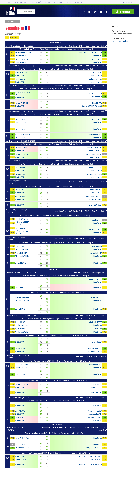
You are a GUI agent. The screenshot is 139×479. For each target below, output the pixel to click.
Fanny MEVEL (96, 459)
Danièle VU (97, 55)
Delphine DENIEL (22, 459)
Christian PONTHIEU (94, 134)
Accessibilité (127, 2)
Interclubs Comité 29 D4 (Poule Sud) (91, 397)
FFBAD (9, 2)
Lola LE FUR (20, 309)
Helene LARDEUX (95, 352)
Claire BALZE (97, 384)
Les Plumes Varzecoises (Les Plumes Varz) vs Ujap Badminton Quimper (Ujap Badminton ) (56, 144)
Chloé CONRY (20, 322)
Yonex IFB (47, 2)
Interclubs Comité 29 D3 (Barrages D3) (90, 272)
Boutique (68, 2)
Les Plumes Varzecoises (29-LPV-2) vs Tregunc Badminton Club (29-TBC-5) (56, 401)
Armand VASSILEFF (22, 297)
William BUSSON (21, 72)
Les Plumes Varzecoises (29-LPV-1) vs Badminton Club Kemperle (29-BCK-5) (56, 335)
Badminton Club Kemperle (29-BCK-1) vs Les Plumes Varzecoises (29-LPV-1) (56, 433)
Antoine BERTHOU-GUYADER (90, 52)
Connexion (123, 12)
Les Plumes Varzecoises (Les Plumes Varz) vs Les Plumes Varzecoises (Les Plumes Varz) (56, 89)
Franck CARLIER (21, 190)
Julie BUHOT (20, 246)
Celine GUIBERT (21, 55)
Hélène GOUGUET (22, 59)
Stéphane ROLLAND (23, 134)
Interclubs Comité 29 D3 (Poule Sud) (91, 315)
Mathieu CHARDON (94, 174)
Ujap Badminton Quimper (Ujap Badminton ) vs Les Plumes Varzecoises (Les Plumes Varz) (56, 49)
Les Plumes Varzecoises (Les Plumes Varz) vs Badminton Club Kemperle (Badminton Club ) (56, 69)
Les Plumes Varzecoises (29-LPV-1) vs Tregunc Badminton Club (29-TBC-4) (56, 381)
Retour (13, 21)
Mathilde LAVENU (95, 79)
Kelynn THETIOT (95, 59)
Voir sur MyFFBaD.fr (120, 41)
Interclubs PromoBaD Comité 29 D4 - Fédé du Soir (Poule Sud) (81, 46)
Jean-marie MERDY (94, 93)
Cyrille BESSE (20, 329)
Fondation (58, 2)
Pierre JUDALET (21, 253)
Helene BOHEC (21, 119)
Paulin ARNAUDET (95, 297)
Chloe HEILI (19, 287)
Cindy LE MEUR (96, 75)
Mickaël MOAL (20, 174)
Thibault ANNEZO (95, 349)
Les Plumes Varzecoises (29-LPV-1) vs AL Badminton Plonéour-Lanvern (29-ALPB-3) (56, 453)
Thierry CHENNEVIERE (93, 448)
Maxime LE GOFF (22, 147)
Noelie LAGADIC (21, 325)
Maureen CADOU (22, 300)
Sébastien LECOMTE (23, 52)
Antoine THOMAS (95, 417)
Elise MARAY (20, 79)
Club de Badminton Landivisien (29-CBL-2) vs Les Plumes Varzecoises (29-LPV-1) (56, 276)
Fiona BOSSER (20, 122)
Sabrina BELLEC (95, 387)
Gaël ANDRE (97, 220)
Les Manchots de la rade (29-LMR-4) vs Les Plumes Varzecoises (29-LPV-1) (56, 292)
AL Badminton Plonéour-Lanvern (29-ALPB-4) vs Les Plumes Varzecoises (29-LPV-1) (56, 318)
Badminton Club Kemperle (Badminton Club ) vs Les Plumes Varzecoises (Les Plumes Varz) (56, 114)
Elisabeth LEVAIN (95, 414)
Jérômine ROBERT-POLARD (91, 106)
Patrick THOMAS (95, 72)
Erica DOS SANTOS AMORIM (90, 456)
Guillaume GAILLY (22, 448)
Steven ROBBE (96, 190)
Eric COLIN (19, 417)
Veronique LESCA (95, 411)
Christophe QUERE (94, 147)
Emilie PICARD (20, 263)
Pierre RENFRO (96, 329)
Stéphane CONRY (22, 364)
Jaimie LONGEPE (95, 279)
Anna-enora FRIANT (94, 154)
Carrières (78, 2)
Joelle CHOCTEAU (22, 438)
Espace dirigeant (20, 2)
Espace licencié (35, 2)
